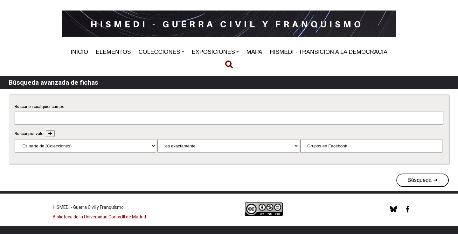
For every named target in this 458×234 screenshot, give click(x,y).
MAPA (254, 52)
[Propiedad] (85, 146)
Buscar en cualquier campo (40, 106)
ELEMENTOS (113, 52)
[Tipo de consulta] (228, 146)
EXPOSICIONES (215, 52)
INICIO (79, 52)
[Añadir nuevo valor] (50, 133)
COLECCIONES (161, 52)
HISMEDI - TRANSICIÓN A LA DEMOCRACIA (328, 52)
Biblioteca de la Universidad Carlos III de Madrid (99, 216)
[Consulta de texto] (371, 146)
